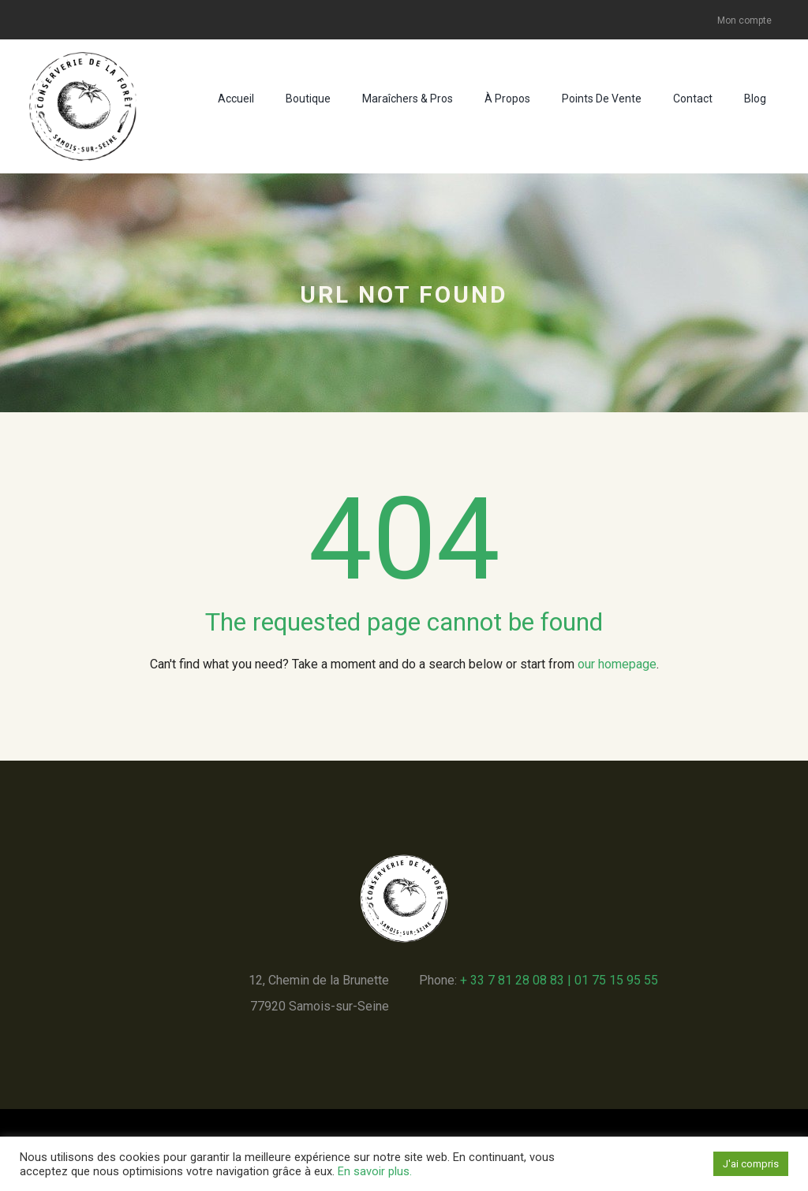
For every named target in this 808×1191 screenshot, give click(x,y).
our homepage (617, 664)
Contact (693, 98)
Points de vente (602, 98)
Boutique (308, 98)
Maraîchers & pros (407, 98)
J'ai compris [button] (751, 1164)
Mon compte (744, 20)
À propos (507, 98)
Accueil (236, 98)
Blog (755, 98)
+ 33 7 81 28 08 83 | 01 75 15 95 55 (559, 980)
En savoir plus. (375, 1171)
